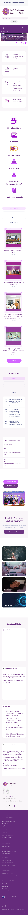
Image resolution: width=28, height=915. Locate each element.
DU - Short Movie (14, 128)
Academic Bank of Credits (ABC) (17, 89)
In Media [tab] (14, 388)
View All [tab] (14, 392)
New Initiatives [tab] (14, 213)
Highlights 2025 (11, 485)
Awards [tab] (14, 218)
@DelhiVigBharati (12, 678)
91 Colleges (16, 58)
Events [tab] (18, 440)
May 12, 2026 (6, 682)
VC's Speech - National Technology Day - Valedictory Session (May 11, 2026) (15, 713)
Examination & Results (14, 197)
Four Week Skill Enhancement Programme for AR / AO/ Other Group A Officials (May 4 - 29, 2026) (13, 316)
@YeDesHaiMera (19, 676)
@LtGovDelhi (11, 676)
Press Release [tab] (12, 440)
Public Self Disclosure (16, 69)
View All (14, 360)
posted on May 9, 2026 (14, 416)
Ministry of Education (7, 873)
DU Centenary (14, 155)
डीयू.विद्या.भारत (5, 826)
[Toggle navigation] (5, 28)
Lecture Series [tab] (14, 383)
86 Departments (18, 56)
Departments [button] (5, 31)
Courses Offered (6, 837)
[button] (3, 51)
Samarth (11, 817)
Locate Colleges (6, 860)
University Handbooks (7, 835)
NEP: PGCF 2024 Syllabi (17, 82)
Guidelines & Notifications (9, 851)
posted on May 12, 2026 (14, 405)
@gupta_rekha (20, 674)
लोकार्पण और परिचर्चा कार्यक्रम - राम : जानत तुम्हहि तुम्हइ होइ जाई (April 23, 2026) (13, 350)
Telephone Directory (7, 862)
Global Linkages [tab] (14, 222)
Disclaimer (5, 886)
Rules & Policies (6, 853)
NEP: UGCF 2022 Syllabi (16, 86)
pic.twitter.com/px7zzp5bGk (10, 765)
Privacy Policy (5, 884)
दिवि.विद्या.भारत (5, 823)
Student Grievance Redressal (9, 865)
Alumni (4, 840)
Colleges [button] (24, 28)
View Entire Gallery (11, 481)
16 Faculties (16, 54)
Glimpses (14, 142)
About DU (4, 832)
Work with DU (14, 168)
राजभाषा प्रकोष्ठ (17, 99)
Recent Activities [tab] (14, 208)
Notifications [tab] (8, 444)
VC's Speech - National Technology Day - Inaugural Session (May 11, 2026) (14, 720)
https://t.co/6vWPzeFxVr (9, 674)
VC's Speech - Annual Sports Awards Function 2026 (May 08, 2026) (15, 727)
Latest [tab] (5, 440)
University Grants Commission (10, 876)
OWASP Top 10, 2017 (9, 897)
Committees (5, 849)
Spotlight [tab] (14, 378)
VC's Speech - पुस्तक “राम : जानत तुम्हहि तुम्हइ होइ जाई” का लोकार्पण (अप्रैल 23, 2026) (15, 735)
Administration (6, 846)
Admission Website (14, 532)
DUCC (11, 891)
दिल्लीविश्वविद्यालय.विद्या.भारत (8, 821)
